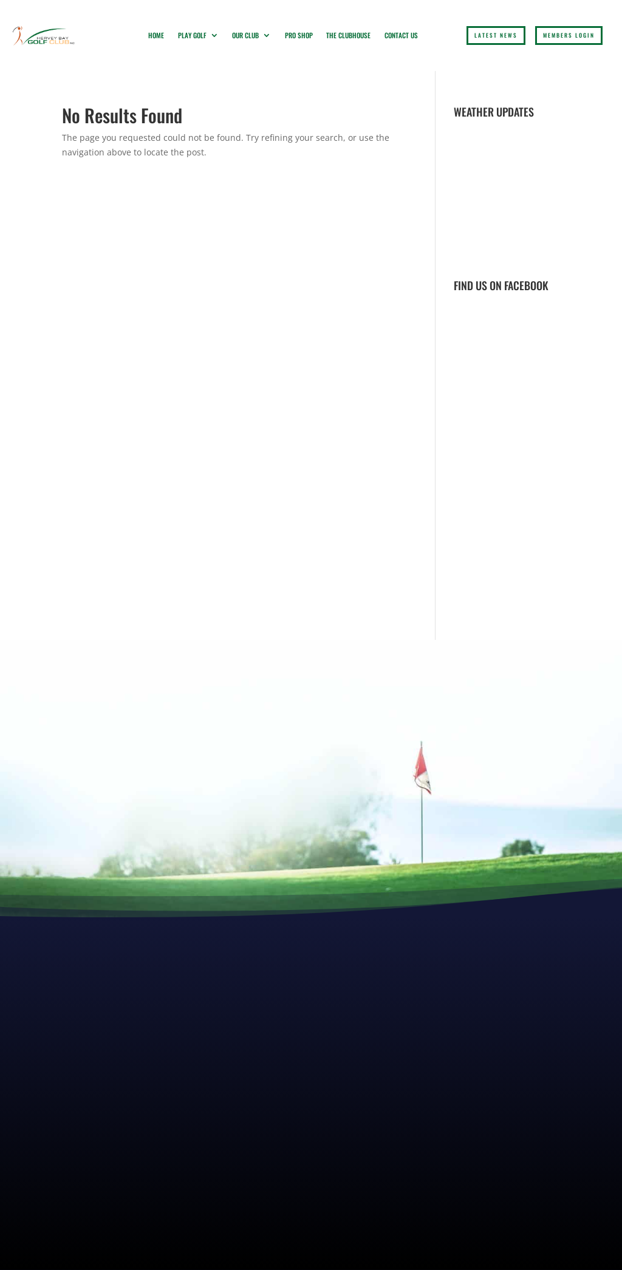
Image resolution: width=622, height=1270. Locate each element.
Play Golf (192, 35)
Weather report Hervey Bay (527, 256)
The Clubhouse (348, 35)
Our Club (245, 35)
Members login (569, 35)
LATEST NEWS (496, 35)
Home (156, 35)
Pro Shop (299, 35)
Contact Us (401, 35)
